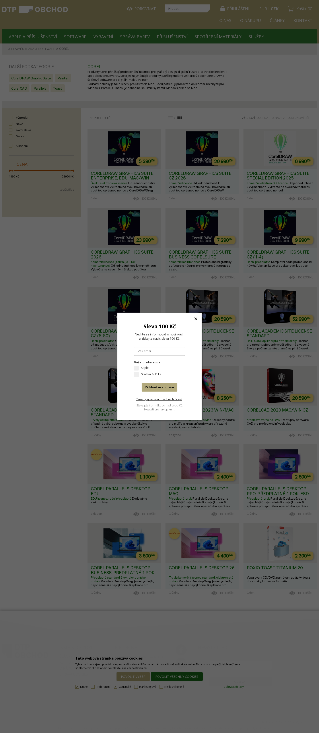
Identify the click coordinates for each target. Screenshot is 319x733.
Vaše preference (147, 362)
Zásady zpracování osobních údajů (159, 399)
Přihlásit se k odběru (159, 387)
